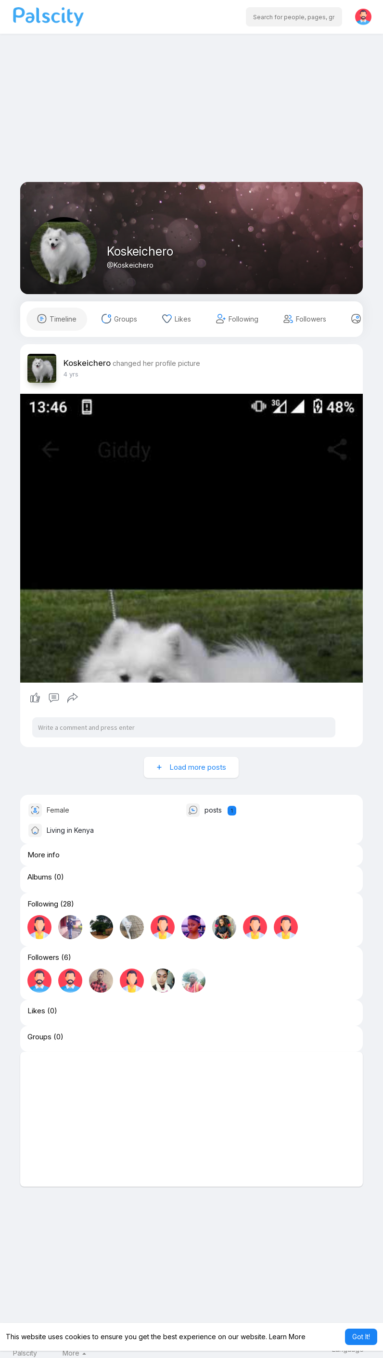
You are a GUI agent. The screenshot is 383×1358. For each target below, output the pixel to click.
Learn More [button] (287, 1336)
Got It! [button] (361, 1336)
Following (42, 904)
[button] (294, 16)
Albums (39, 877)
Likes (36, 1011)
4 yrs (71, 374)
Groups (39, 1037)
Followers (43, 957)
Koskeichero (140, 251)
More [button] (74, 1353)
